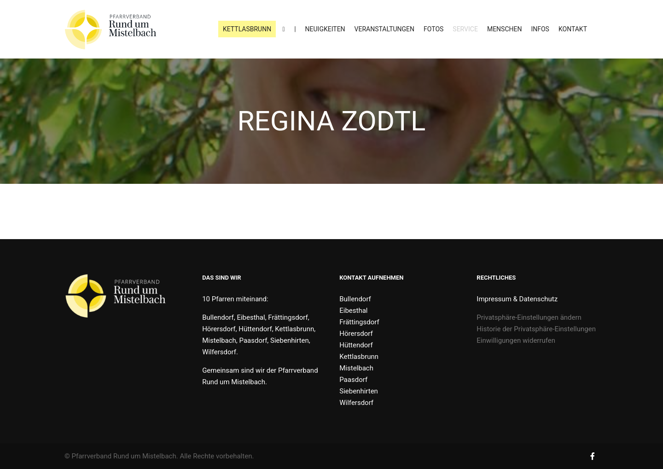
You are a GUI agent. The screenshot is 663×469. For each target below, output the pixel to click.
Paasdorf (353, 379)
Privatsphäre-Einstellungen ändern (529, 317)
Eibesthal (353, 310)
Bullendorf (355, 299)
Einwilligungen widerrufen (516, 340)
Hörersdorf (355, 333)
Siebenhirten (358, 391)
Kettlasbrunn (358, 356)
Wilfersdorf (356, 403)
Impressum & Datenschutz (517, 299)
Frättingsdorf (359, 322)
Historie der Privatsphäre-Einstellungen (536, 329)
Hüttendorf (355, 345)
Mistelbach (356, 368)
